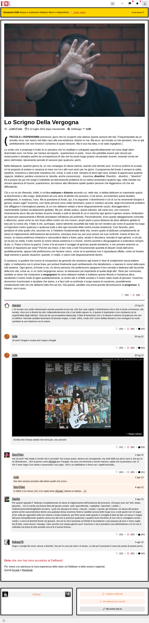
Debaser (37, 593)
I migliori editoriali (112, 593)
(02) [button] (141, 471)
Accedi (15, 569)
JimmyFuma (15, 129)
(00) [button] (141, 328)
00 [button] (127, 295)
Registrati (27, 569)
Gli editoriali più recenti (112, 600)
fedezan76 (18, 541)
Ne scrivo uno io (112, 608)
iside (15, 336)
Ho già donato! (138, 12)
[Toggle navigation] (113, 4)
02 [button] (121, 552)
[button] (122, 4)
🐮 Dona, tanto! (78, 12)
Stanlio (16, 498)
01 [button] (121, 446)
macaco (16, 305)
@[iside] (52, 461)
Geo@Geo (18, 454)
